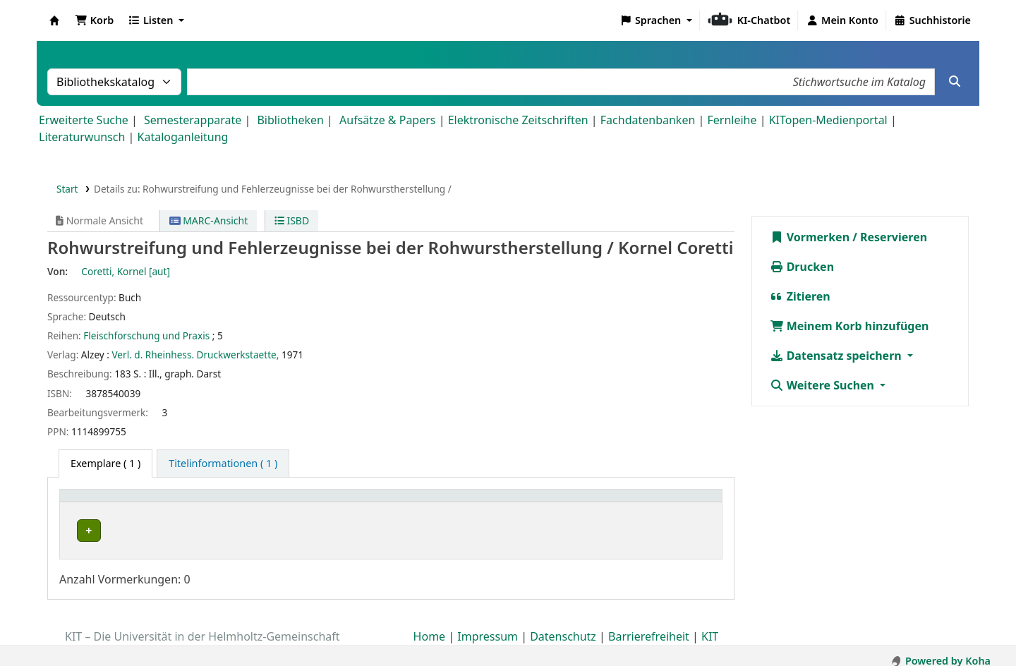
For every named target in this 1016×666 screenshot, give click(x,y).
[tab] (223, 463)
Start (67, 188)
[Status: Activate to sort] (670, 502)
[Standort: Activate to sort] (395, 502)
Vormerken (810, 237)
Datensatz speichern (837, 355)
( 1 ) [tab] (105, 463)
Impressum (487, 626)
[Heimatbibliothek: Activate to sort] (176, 502)
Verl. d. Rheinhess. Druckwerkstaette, (195, 354)
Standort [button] (320, 502)
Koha (54, 20)
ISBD (291, 220)
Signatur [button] (523, 502)
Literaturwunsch (82, 137)
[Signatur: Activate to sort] (557, 502)
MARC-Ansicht (208, 220)
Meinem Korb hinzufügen (849, 326)
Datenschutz (563, 626)
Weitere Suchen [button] (824, 385)
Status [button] (640, 502)
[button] (94, 20)
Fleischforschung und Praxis (146, 335)
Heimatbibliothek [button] (110, 502)
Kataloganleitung (183, 137)
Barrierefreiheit (648, 626)
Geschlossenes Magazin (351, 530)
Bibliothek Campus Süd (127, 530)
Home (429, 626)
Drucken (802, 266)
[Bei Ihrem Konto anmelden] (842, 20)
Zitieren (800, 296)
